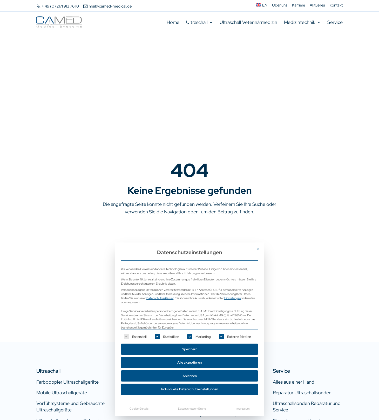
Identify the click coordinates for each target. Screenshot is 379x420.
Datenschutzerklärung (160, 298)
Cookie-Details (139, 408)
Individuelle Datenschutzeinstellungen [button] (189, 389)
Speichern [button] (189, 349)
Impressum (242, 408)
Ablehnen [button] (189, 376)
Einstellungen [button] (232, 298)
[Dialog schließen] (258, 249)
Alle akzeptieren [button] (189, 362)
